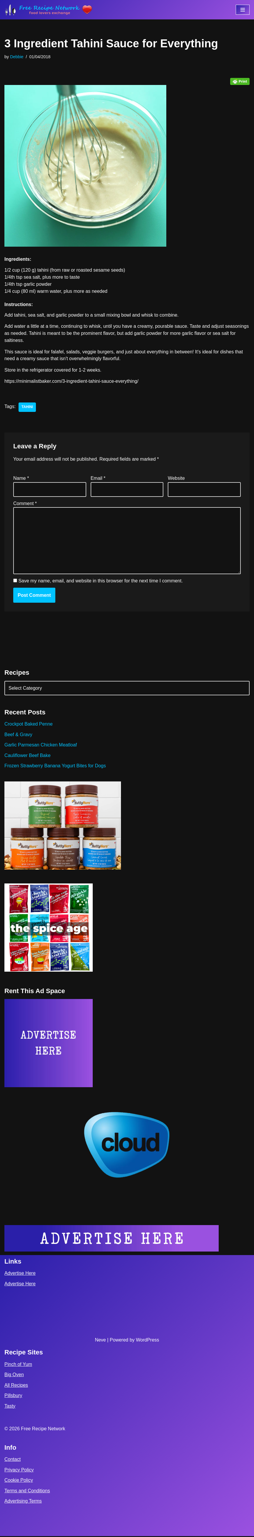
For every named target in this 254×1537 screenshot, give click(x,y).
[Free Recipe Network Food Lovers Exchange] (48, 9)
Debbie (17, 56)
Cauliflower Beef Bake (27, 756)
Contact (12, 1460)
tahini (27, 407)
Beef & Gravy (18, 735)
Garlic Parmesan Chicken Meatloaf (40, 745)
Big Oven (14, 1375)
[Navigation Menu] (243, 10)
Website (176, 478)
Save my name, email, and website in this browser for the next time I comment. (100, 581)
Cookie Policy (18, 1480)
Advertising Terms (23, 1501)
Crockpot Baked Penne (28, 724)
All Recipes (16, 1385)
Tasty (9, 1406)
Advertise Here (20, 1274)
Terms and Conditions (27, 1491)
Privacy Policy (19, 1470)
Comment (25, 503)
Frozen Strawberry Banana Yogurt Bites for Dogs (55, 766)
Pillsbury (13, 1396)
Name (21, 478)
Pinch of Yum (18, 1364)
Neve (100, 1340)
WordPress (147, 1340)
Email (98, 478)
